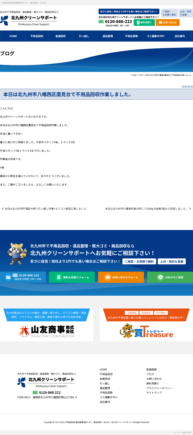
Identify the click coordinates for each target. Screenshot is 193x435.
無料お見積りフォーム (76, 277)
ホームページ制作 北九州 (182, 432)
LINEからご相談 (174, 277)
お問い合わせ (169, 22)
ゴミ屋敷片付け (156, 36)
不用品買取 (131, 36)
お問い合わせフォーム (125, 277)
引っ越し (84, 36)
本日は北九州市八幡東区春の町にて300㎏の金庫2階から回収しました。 (146, 208)
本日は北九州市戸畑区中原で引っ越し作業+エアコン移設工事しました (45, 208)
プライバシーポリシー (159, 388)
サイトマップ (154, 392)
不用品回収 (36, 36)
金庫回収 (60, 36)
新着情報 (151, 369)
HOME (13, 36)
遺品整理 (108, 36)
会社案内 (180, 36)
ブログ (150, 374)
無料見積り (146, 22)
